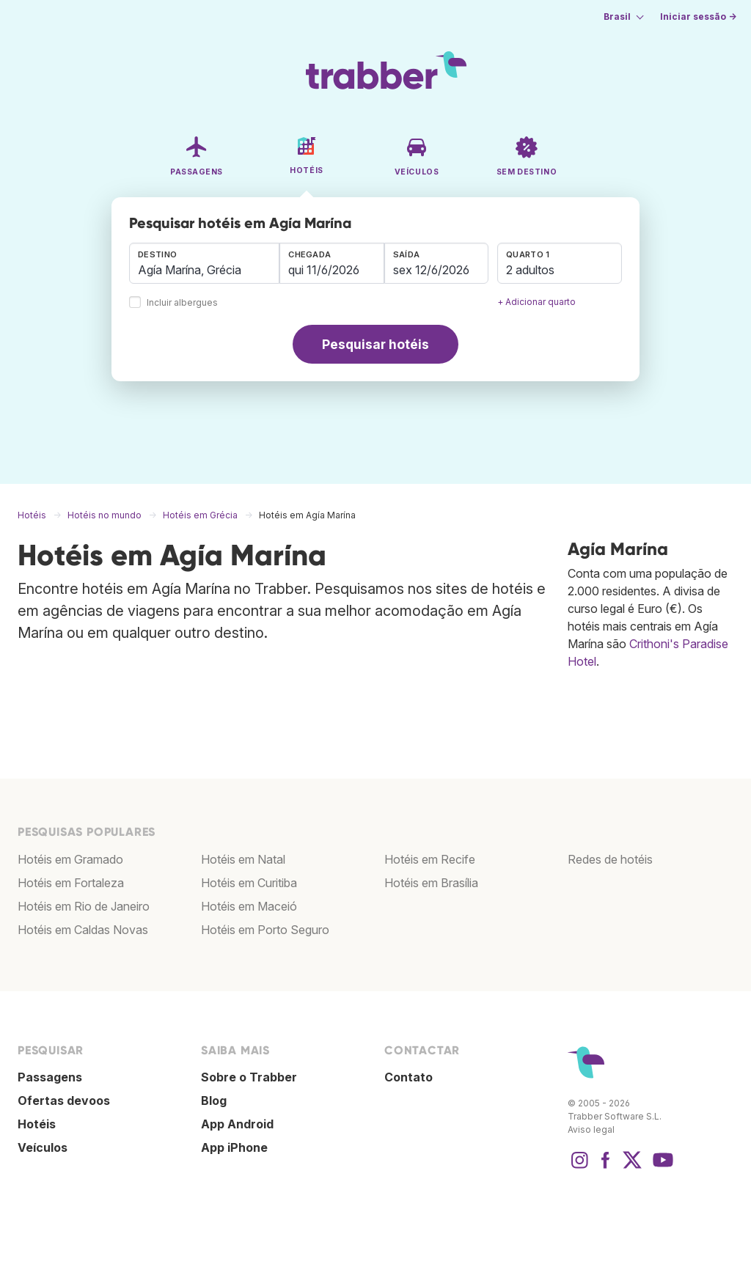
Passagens (50, 1077)
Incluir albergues (182, 303)
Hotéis (37, 1124)
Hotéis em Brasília (431, 882)
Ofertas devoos (64, 1100)
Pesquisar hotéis (375, 344)
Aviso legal (591, 1129)
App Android (237, 1124)
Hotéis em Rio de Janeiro (84, 906)
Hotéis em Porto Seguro (265, 929)
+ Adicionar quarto (536, 301)
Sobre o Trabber (249, 1077)
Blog (214, 1100)
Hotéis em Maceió (249, 906)
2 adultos (530, 269)
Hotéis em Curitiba (249, 882)
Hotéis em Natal (243, 859)
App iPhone (234, 1147)
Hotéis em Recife (429, 859)
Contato (408, 1077)
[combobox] (204, 263)
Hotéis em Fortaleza (71, 882)
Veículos (42, 1147)
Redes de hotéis (610, 859)
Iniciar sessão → (698, 16)
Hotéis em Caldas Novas (83, 929)
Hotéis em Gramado (70, 859)
